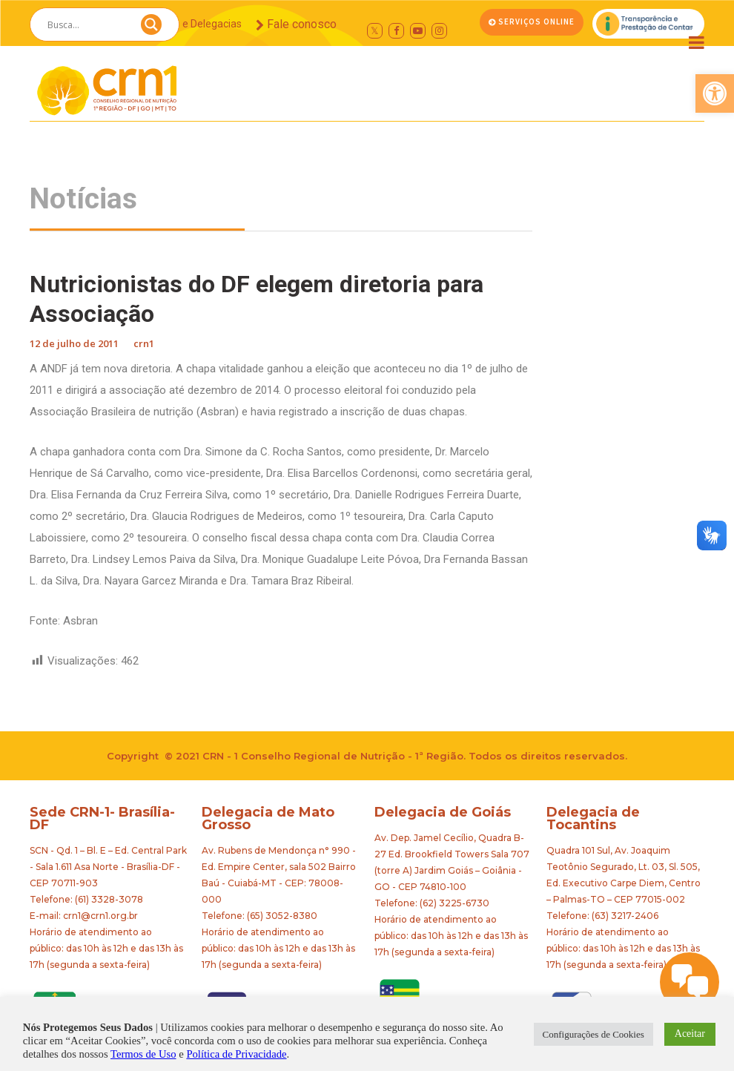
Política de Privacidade (236, 1054)
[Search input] (86, 24)
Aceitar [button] (690, 1033)
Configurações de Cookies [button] (593, 1034)
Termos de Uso (143, 1054)
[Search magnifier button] (151, 28)
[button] (714, 93)
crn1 (143, 343)
